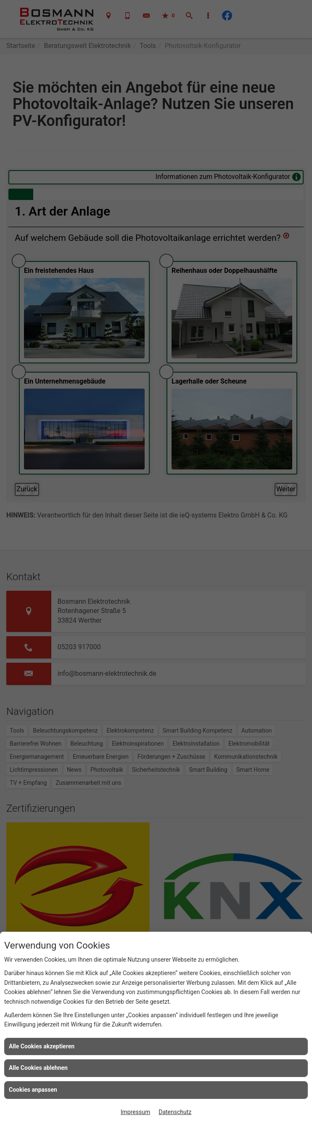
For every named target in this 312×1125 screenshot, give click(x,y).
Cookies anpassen (33, 1089)
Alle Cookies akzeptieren (41, 1046)
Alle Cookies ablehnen (38, 1067)
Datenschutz (175, 1112)
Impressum (135, 1112)
